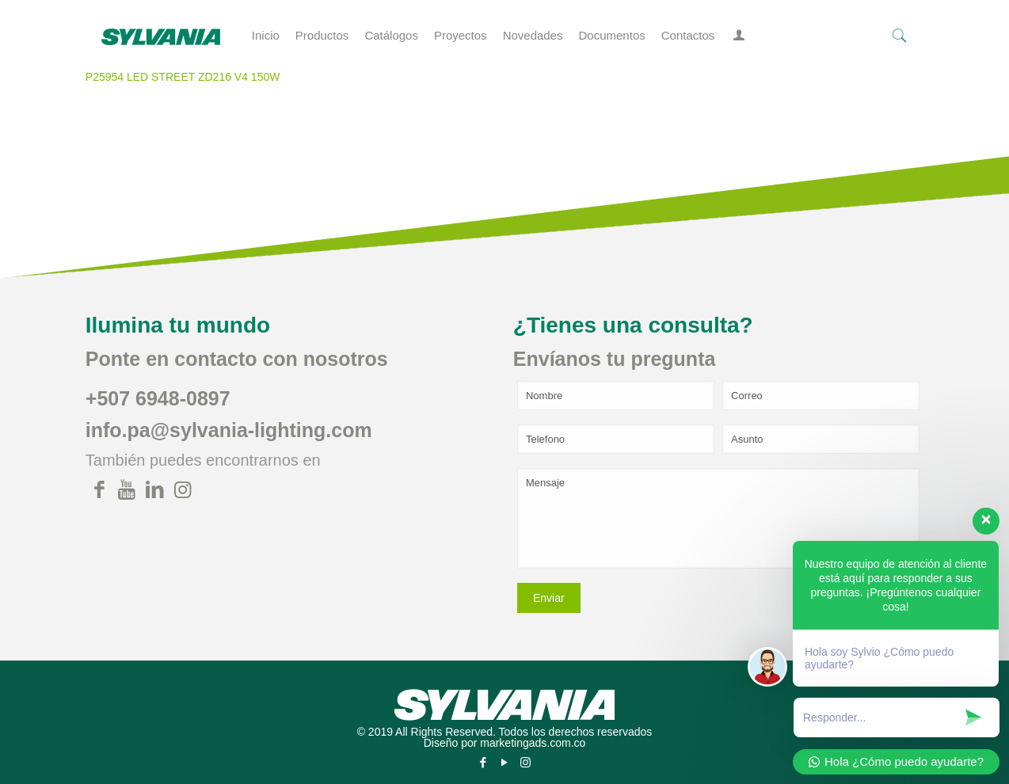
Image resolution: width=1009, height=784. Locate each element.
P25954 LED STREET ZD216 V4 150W (183, 76)
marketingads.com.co (532, 742)
